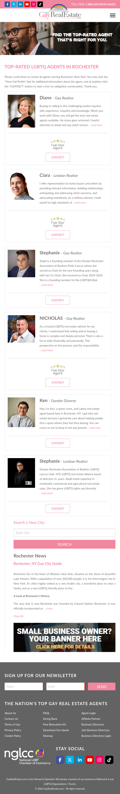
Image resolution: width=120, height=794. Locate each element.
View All (18, 616)
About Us (10, 713)
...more (48, 608)
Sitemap (48, 735)
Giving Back (50, 718)
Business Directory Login (96, 735)
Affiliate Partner (90, 718)
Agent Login (88, 713)
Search (65, 544)
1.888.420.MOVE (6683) (100, 4)
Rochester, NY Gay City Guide (38, 563)
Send (102, 686)
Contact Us (11, 718)
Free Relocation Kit (54, 724)
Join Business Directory (95, 730)
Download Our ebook (56, 730)
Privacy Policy (13, 730)
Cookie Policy (13, 735)
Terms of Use (12, 724)
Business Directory (92, 724)
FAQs (46, 713)
